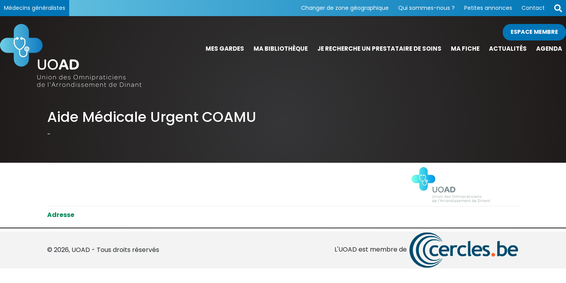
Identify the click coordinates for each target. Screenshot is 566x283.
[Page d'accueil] (71, 55)
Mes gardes (225, 48)
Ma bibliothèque (281, 48)
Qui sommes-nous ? (426, 8)
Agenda (549, 48)
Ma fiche (465, 48)
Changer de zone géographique (345, 8)
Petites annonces (488, 8)
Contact (533, 8)
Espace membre (534, 32)
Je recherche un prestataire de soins (379, 48)
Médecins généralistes (34, 8)
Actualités (508, 48)
